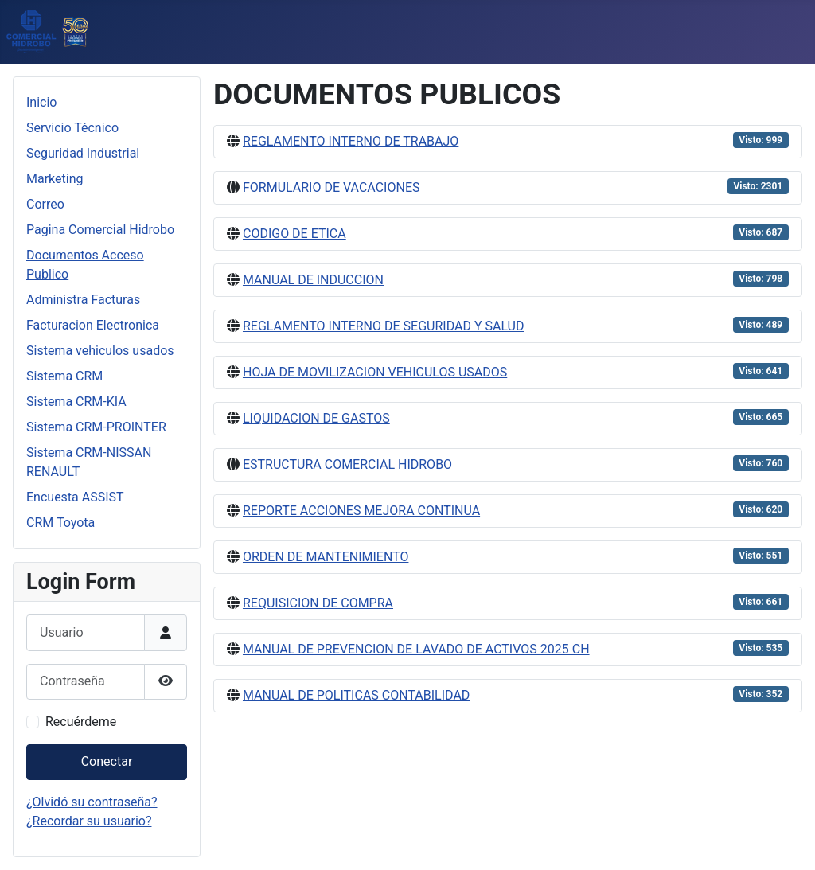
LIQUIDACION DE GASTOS (316, 418)
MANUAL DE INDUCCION (313, 279)
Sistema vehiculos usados (100, 350)
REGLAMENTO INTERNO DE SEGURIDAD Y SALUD (383, 326)
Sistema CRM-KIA (76, 401)
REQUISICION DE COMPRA (318, 603)
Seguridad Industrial (82, 153)
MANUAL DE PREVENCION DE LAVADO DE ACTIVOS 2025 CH (416, 649)
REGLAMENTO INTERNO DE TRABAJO (350, 141)
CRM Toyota (60, 522)
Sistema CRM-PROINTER (96, 427)
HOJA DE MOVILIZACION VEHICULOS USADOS (375, 372)
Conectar (107, 761)
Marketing (54, 178)
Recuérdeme (80, 721)
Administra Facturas (83, 299)
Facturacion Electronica (92, 325)
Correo (45, 204)
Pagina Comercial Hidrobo (100, 229)
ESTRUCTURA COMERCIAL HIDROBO (347, 464)
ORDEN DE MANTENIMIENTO (325, 556)
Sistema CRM (64, 376)
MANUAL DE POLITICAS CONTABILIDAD (356, 695)
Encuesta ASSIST (75, 497)
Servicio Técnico (72, 127)
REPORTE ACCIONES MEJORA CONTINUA (361, 510)
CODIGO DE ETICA (294, 233)
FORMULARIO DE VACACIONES (331, 187)
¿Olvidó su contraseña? (92, 802)
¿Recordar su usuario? (88, 821)
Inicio (41, 102)
